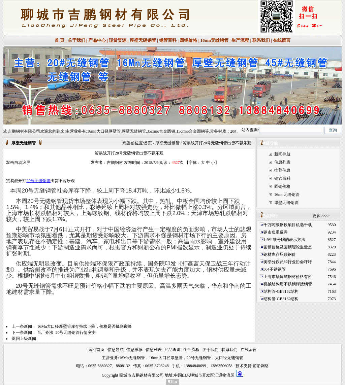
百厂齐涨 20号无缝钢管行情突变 (66, 332)
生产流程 (240, 40)
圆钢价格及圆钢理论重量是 (287, 247)
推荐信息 (282, 170)
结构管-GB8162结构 (281, 291)
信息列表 (282, 162)
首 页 (59, 40)
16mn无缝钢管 (214, 40)
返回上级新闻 (24, 338)
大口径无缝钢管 (229, 357)
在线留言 (281, 40)
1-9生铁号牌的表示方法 (284, 239)
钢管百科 (168, 40)
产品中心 (97, 40)
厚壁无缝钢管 (143, 40)
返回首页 (96, 349)
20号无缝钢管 (38, 180)
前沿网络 (261, 365)
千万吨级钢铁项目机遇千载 (287, 224)
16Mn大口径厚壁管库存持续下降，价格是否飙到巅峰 (84, 326)
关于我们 (76, 40)
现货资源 (117, 40)
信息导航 (115, 349)
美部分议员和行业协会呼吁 (287, 261)
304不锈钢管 (274, 269)
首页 (148, 143)
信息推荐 (134, 349)
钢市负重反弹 (276, 232)
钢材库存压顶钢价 (279, 254)
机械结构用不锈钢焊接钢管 (287, 284)
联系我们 (261, 40)
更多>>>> (321, 215)
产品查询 (172, 349)
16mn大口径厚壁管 (165, 357)
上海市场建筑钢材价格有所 (287, 276)
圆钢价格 (188, 40)
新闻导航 (282, 154)
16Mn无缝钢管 (132, 357)
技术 (240, 365)
